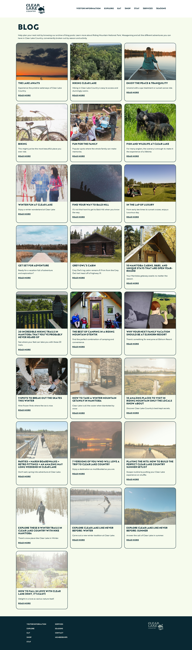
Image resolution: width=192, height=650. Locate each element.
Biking (22, 144)
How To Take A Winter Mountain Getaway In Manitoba (94, 399)
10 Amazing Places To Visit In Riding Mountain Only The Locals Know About (149, 401)
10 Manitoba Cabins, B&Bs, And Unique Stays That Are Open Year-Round (149, 268)
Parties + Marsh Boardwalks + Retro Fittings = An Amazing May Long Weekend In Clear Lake (40, 464)
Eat (119, 9)
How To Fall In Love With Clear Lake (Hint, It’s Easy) (39, 592)
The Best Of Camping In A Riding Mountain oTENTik (93, 333)
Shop (128, 9)
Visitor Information (88, 9)
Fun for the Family (84, 144)
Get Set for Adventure (33, 266)
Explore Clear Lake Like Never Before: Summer (146, 529)
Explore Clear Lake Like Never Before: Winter (92, 529)
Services (148, 9)
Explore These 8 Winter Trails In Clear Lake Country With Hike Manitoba (40, 531)
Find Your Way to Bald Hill (90, 205)
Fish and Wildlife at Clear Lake (147, 144)
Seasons (161, 9)
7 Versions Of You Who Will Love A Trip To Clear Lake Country (95, 463)
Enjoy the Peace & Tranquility (147, 83)
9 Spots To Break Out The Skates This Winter (40, 399)
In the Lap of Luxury (140, 205)
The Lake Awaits (29, 83)
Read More (24, 96)
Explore (109, 9)
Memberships (61, 637)
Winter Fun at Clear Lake (35, 205)
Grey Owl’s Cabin (84, 266)
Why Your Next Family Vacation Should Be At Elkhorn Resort (148, 333)
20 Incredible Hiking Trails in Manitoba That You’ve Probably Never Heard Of (40, 335)
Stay (136, 9)
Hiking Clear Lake (84, 83)
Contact (59, 633)
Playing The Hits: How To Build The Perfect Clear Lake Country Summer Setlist (149, 464)
